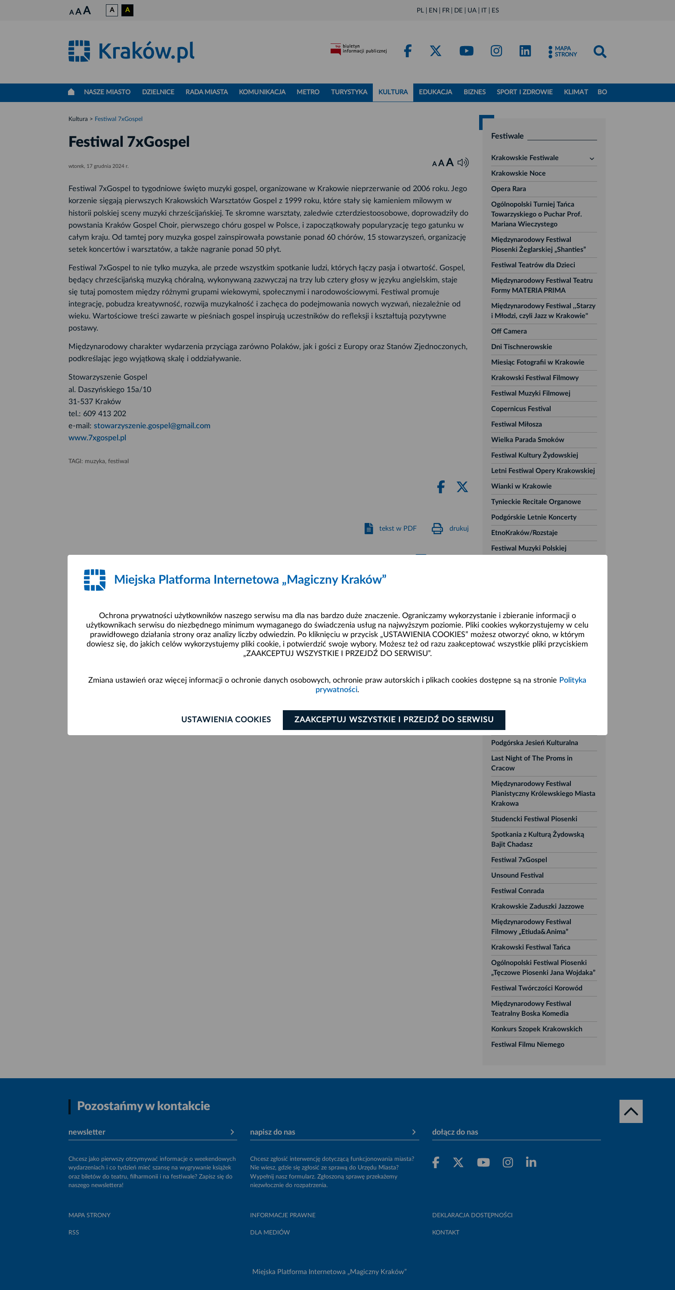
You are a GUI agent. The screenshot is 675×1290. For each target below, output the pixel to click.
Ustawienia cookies (226, 720)
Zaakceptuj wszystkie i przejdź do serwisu (394, 720)
